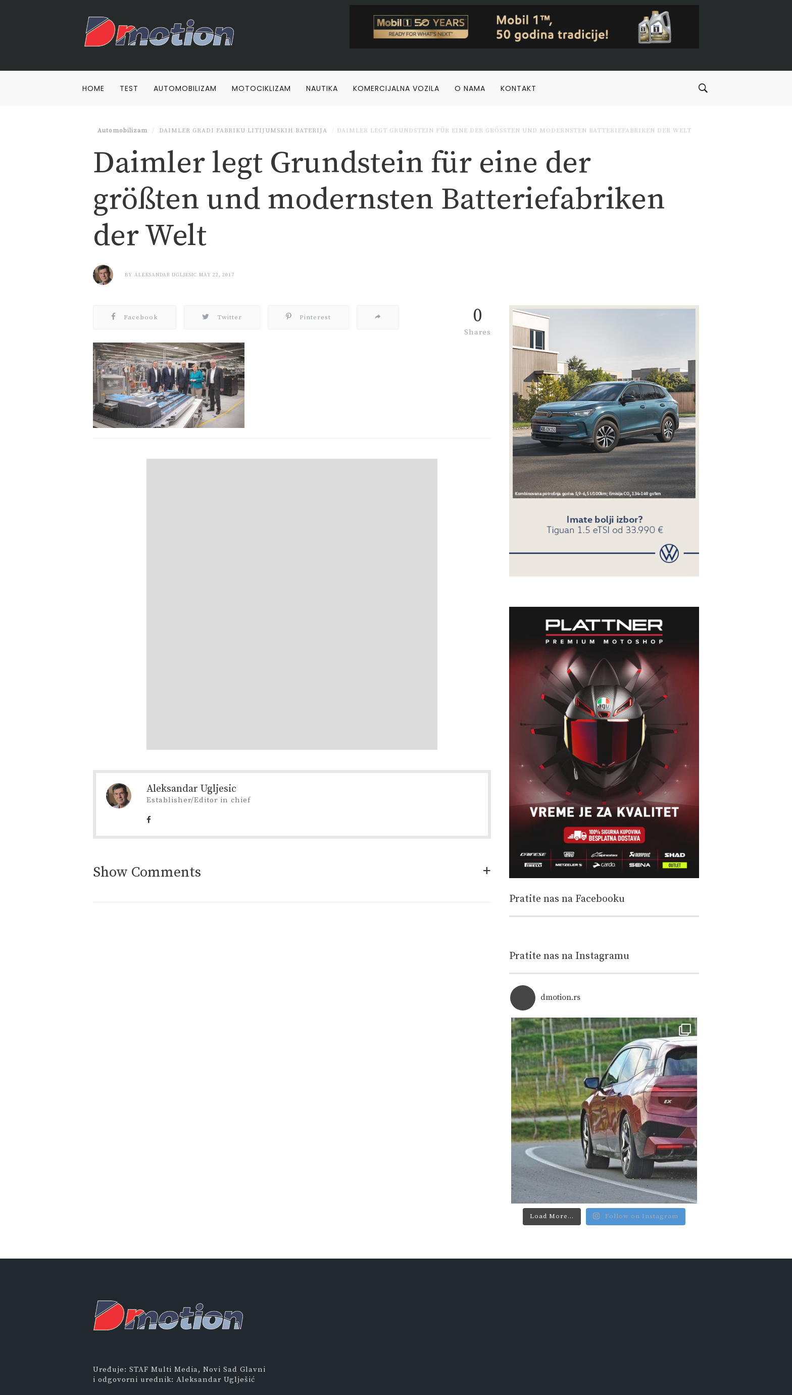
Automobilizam (185, 88)
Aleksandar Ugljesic (165, 275)
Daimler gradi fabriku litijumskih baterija (242, 130)
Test (129, 88)
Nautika (322, 88)
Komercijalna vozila (396, 88)
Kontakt (518, 88)
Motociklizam (261, 88)
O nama (470, 88)
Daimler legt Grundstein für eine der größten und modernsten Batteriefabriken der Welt (514, 130)
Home (93, 88)
